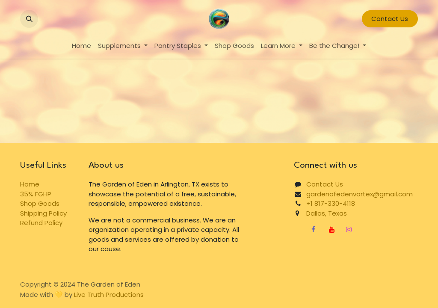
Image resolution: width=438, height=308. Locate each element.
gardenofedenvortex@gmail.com (359, 194)
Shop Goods (39, 203)
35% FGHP (35, 194)
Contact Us (389, 18)
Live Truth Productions (109, 294)
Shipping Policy (43, 213)
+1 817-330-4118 (330, 203)
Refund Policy (41, 222)
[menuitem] (81, 46)
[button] (29, 19)
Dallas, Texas (323, 213)
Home (29, 184)
